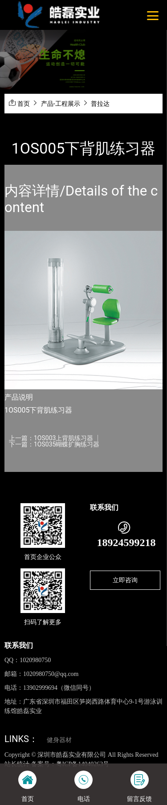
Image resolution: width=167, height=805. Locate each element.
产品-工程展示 (60, 103)
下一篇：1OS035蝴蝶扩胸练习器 (54, 444)
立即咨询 (125, 580)
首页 (23, 103)
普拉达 (100, 103)
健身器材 (59, 740)
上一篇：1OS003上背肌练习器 (51, 438)
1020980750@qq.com (51, 674)
